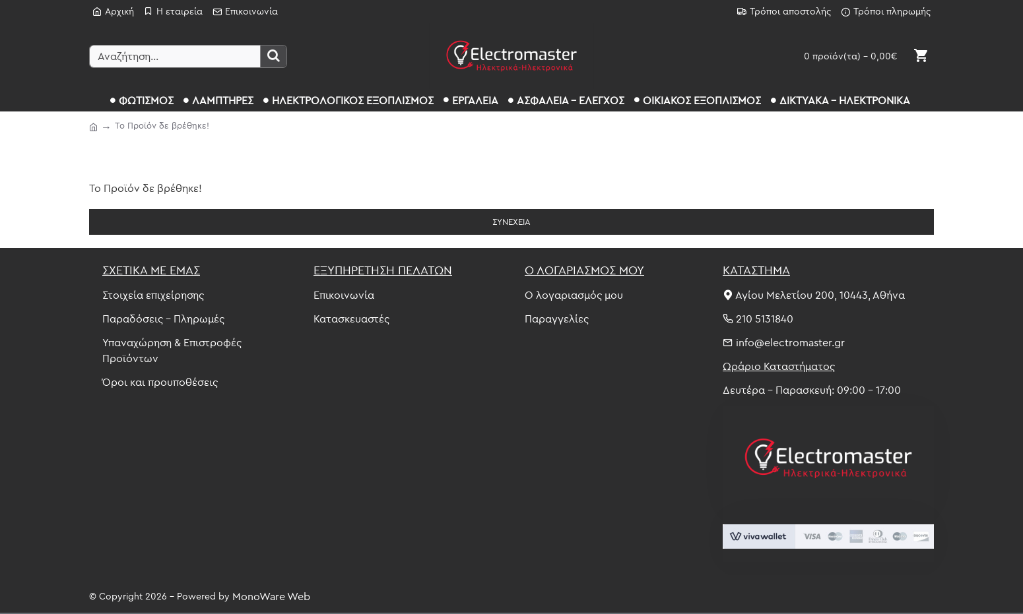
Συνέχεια (511, 221)
